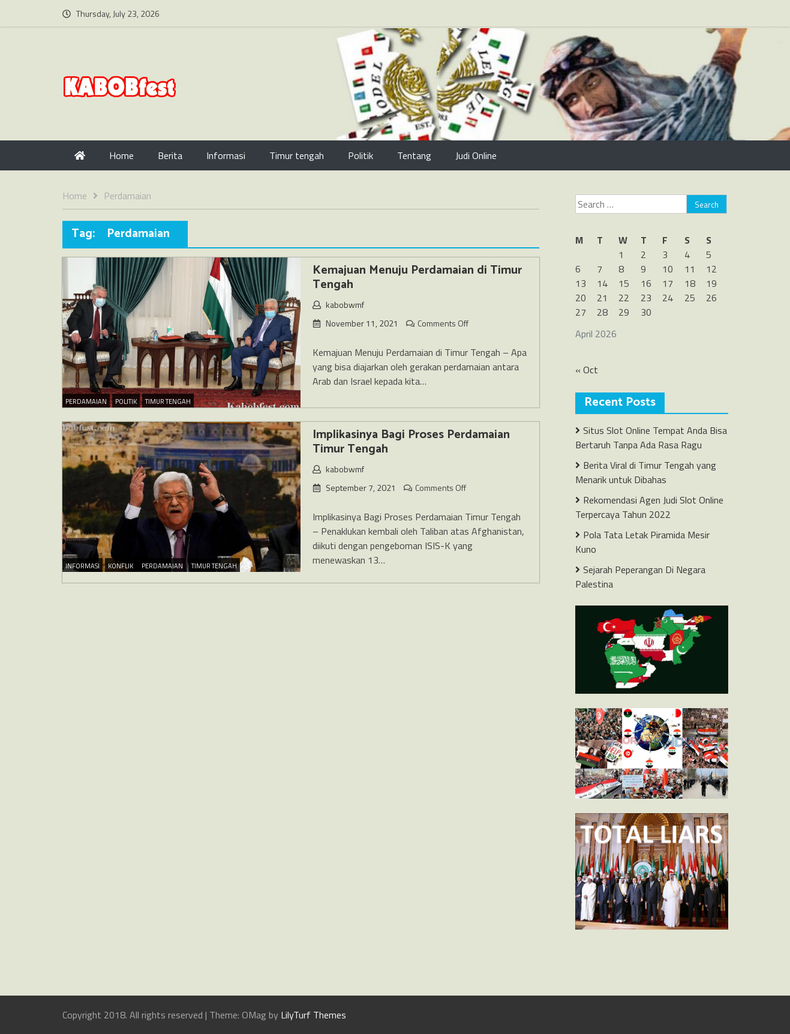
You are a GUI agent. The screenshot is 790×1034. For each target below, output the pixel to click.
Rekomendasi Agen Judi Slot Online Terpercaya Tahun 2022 (649, 507)
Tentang (414, 155)
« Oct (586, 369)
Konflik (120, 566)
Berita (170, 155)
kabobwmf (345, 304)
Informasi (225, 155)
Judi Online (476, 155)
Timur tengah (296, 155)
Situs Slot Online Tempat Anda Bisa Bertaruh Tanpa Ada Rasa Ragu (651, 437)
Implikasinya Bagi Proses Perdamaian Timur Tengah (411, 442)
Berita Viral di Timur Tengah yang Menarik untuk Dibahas (645, 472)
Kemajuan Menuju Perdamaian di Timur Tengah (417, 277)
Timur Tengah (168, 401)
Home (121, 155)
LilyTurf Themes (313, 1015)
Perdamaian (86, 401)
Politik (360, 155)
